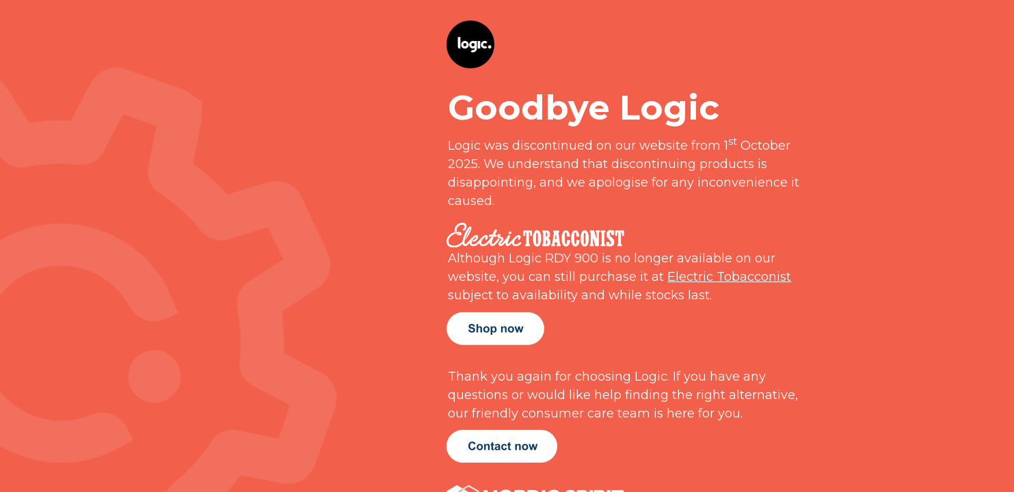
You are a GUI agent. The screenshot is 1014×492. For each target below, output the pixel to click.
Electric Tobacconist (729, 276)
